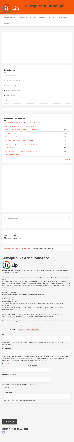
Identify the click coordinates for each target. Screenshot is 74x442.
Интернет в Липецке (44, 6)
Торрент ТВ (9, 147)
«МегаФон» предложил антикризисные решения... (21, 144)
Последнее (9, 17)
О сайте (52, 17)
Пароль (5, 364)
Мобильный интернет (13, 90)
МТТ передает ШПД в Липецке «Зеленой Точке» (21, 151)
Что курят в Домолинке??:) (14, 155)
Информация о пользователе (21, 249)
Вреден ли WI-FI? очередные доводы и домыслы (21, 130)
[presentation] (10, 412)
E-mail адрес (7, 348)
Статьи (7, 23)
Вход (21, 330)
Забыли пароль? (32, 330)
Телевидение (10, 96)
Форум (33, 17)
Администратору (65, 321)
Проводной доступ (12, 75)
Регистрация (12, 330)
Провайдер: (8, 392)
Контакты (63, 17)
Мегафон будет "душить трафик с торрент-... (20, 140)
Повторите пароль (9, 374)
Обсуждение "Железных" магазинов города (19, 126)
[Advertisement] (37, 47)
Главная (7, 249)
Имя (4, 334)
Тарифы (21, 17)
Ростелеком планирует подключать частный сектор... (22, 122)
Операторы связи (11, 85)
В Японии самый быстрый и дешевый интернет (20, 137)
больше (67, 159)
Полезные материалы (13, 101)
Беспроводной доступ (13, 80)
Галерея (42, 17)
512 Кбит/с (8, 133)
